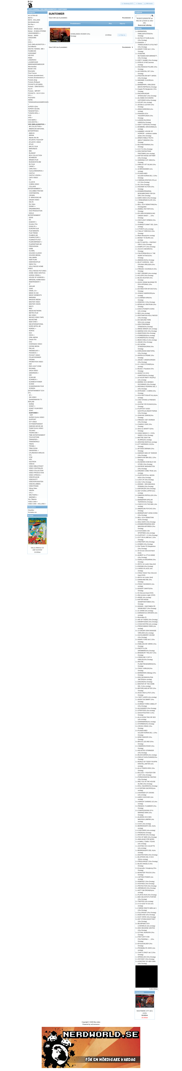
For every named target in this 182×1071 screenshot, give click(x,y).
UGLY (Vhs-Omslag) (144, 482)
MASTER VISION (35, 304)
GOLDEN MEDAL (35, 255)
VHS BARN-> (32, 120)
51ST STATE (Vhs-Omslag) (147, 917)
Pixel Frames (32, 73)
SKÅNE (31, 404)
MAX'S (31, 306)
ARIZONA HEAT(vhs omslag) (147, 442)
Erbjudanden (139, 992)
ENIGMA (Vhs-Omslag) (145, 566)
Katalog (36, 9)
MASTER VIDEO (34, 302)
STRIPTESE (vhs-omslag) (146, 710)
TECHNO (32, 430)
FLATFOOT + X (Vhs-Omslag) (147, 535)
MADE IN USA (34, 293)
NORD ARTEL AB (35, 326)
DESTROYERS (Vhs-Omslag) (147, 855)
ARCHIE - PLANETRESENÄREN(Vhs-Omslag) (147, 664)
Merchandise (32, 66)
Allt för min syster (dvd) (145, 577)
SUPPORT (32, 419)
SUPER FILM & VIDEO (36, 417)
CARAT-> (32, 166)
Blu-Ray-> (31, 24)
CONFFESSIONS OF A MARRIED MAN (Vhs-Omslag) (145, 813)
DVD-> (30, 42)
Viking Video (33, 488)
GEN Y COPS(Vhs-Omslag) (147, 124)
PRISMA (32, 359)
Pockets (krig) (32, 80)
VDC (30, 459)
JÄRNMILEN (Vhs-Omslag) (147, 888)
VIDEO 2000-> (33, 501)
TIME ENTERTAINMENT (37, 435)
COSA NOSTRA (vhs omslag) (147, 624)
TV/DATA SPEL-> (34, 113)
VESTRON (32, 461)
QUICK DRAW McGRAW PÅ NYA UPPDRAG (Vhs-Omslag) (147, 284)
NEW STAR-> (33, 322)
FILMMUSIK (32, 51)
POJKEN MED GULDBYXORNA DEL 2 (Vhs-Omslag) (147, 176)
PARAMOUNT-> (34, 350)
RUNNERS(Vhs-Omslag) (146, 337)
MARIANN (32, 297)
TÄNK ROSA (33, 448)
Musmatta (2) (142, 617)
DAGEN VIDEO (34, 200)
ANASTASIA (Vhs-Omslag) (146, 333)
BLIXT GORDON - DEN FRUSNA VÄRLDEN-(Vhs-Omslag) (146, 264)
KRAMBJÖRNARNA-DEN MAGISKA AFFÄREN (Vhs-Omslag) (147, 526)
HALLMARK (33, 257)
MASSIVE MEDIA (35, 299)
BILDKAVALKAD (33, 22)
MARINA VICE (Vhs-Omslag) (147, 331)
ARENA (31, 135)
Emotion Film (33, 224)
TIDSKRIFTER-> (33, 111)
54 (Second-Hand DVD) (145, 593)
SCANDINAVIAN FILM (36, 386)
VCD (29, 115)
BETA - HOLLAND (34, 20)
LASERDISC (32, 60)
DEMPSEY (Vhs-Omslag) (146, 881)
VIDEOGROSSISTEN (36, 481)
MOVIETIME (33, 319)
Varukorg (138, 28)
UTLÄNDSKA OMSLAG (37, 453)
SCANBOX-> (33, 379)
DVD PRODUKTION (35, 211)
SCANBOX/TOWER (35, 382)
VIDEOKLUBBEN (35, 484)
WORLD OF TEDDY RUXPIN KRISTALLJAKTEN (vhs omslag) (147, 764)
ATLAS (31, 144)
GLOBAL (32, 251)
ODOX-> (32, 335)
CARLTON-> (33, 168)
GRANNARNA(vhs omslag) (147, 721)
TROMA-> (32, 446)
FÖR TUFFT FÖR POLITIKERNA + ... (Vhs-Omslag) (146, 939)
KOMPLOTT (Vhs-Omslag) (146, 247)
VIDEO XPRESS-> (35, 475)
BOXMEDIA (33, 157)
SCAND (31, 384)
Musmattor (31, 71)
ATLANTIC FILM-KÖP (36, 140)
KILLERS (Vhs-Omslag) (145, 275)
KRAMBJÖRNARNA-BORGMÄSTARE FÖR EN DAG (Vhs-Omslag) (146, 193)
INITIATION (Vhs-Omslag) (146, 835)
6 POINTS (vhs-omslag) (145, 229)
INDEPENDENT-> (35, 282)
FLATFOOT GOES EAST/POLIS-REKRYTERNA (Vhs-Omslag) (147, 411)
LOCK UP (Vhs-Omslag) (146, 479)
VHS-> (30, 117)
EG (30, 219)
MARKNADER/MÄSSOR (36, 64)
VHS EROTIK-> (33, 122)
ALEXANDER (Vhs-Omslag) (147, 708)
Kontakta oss (32, 512)
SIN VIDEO (32, 397)
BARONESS (33, 148)
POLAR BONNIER (35, 357)
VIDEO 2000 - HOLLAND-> (37, 504)
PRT (30, 364)
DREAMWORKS (34, 208)
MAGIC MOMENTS (35, 295)
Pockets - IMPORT (34, 91)
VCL (30, 455)
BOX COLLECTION (35, 155)
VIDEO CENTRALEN (36, 468)
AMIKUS (31, 133)
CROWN (32, 195)
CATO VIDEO (33, 177)
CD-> (30, 40)
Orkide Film (32, 339)
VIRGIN (31, 490)
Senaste (30, 515)
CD (30, 180)
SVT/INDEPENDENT (36, 424)
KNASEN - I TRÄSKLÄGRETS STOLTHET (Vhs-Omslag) (147, 45)
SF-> (30, 395)
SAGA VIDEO (33, 370)
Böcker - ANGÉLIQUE (35, 29)
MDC (30, 308)
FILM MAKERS (34, 231)
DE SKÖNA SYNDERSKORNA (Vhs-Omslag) (146, 347)
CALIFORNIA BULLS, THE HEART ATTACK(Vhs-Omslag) (146, 255)
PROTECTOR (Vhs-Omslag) (147, 886)
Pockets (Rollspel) (34, 82)
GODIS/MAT (32, 53)
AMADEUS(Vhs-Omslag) (146, 260)
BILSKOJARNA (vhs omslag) (147, 755)
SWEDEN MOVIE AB (36, 426)
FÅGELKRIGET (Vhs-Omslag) (148, 861)
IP (29, 284)
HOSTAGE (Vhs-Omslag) (146, 883)
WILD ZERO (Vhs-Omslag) (146, 522)
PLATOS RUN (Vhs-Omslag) (147, 895)
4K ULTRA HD (33, 15)
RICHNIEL (32, 368)
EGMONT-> (33, 222)
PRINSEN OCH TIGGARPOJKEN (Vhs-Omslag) (145, 116)
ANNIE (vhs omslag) (144, 597)
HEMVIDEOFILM (34, 262)
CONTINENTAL (34, 193)
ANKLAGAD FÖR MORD (146, 839)
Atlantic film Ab (33, 137)
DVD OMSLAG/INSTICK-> (37, 44)
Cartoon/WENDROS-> (36, 171)
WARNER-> (33, 497)
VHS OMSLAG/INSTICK (48, 9)
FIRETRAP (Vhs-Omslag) (146, 542)
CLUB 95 (32, 182)
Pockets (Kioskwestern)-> (36, 77)
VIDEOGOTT (33, 479)
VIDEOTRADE (34, 486)
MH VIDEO (32, 315)
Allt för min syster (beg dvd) (147, 564)
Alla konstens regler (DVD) (146, 595)
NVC (30, 333)
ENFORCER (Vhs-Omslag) (147, 488)
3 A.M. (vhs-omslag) (144, 824)
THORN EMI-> (33, 433)
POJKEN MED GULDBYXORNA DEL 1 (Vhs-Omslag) (147, 733)
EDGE (31, 217)
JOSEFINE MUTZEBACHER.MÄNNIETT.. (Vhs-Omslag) (148, 56)
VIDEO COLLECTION (36, 470)
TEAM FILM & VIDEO (36, 428)
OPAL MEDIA (33, 337)
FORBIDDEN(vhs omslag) (146, 335)
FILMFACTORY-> (35, 237)
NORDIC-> (32, 328)
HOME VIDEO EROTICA (37, 273)
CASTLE (32, 173)
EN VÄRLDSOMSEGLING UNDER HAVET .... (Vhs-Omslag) (146, 216)
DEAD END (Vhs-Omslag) (146, 915)
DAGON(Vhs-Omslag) (145, 682)
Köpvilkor (31, 510)
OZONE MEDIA (34, 346)
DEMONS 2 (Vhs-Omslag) (146, 302)
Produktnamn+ (75, 23)
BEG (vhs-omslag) (144, 313)
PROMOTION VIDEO (36, 362)
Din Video (32, 204)
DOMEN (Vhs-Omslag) (145, 544)
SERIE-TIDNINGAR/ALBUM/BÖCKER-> (38, 102)
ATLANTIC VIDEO (35, 142)
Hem (30, 9)
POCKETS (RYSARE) (35, 84)
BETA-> (30, 18)
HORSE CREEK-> (35, 275)
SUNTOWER (62, 9)
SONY (31, 410)
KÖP (31, 415)
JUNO (31, 288)
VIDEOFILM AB (34, 477)
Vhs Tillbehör (32, 499)
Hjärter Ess (32, 264)
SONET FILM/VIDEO (36, 408)
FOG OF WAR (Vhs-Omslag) (147, 837)
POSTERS (31, 97)
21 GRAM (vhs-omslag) (145, 611)
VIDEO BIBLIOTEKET (36, 466)
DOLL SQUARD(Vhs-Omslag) (147, 786)
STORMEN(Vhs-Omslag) (146, 724)
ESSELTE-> (33, 226)
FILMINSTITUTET (35, 240)
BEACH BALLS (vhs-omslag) (147, 340)
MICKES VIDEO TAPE (36, 317)
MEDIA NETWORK (35, 311)
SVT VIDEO (33, 422)
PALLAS (31, 348)
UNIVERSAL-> (34, 450)
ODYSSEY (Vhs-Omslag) (146, 959)
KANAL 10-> (33, 290)
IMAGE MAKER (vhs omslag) (147, 329)
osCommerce (95, 1024)
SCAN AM (32, 377)
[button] (127, 3)
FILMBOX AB (33, 235)
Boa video (97, 1022)
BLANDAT (32, 153)
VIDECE (31, 464)
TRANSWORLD (34, 441)
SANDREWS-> (34, 373)
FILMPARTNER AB (35, 244)
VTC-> (31, 493)
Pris (110, 23)
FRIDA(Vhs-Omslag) (144, 832)
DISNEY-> (32, 206)
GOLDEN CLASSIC (35, 253)
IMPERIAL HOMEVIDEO (37, 279)
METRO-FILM (33, 313)
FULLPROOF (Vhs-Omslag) (147, 912)
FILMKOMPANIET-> (35, 242)
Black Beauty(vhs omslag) (146, 235)
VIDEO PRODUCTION (36, 472)
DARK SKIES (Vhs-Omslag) (147, 198)
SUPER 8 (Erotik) (34, 108)
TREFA (31, 444)
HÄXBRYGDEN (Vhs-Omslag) (148, 622)
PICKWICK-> (33, 353)
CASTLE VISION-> (35, 175)
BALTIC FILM (33, 146)
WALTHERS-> (33, 495)
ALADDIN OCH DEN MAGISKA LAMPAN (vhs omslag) (146, 819)
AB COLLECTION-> (35, 126)
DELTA (31, 202)
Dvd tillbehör (32, 46)
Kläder (30, 58)
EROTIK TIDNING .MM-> (36, 49)
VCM (30, 457)
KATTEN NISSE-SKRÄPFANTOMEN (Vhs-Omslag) (146, 602)
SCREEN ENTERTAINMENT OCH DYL (36, 391)
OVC (30, 342)
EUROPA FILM (34, 228)
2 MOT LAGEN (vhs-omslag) (147, 697)
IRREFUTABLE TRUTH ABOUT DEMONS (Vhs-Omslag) (146, 140)
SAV (30, 375)
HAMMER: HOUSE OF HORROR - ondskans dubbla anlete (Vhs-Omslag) (147, 133)
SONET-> (32, 406)
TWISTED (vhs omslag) (145, 901)
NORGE (31, 330)
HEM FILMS (33, 259)
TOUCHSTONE (34, 437)
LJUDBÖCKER (33, 62)
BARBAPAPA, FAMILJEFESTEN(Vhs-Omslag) (145, 34)
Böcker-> (31, 26)
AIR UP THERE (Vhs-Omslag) (148, 619)
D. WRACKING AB (35, 197)
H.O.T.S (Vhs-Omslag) (145, 149)
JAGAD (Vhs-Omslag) (145, 342)
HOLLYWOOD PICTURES (37, 271)
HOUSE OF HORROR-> (37, 277)
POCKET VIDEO (34, 355)
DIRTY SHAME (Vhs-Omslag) (147, 60)
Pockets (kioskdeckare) (35, 75)
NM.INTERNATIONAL (36, 324)
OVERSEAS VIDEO (35, 344)
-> (37, 124)
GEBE (31, 248)
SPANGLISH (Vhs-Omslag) (147, 957)
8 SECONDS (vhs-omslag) (146, 830)
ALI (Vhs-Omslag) (143, 184)
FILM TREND (33, 233)
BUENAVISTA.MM (35, 162)
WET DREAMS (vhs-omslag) (147, 273)
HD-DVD (31, 55)
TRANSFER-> (33, 439)
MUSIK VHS (32, 69)
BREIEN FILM (33, 160)
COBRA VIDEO (34, 184)
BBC (30, 151)
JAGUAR (32, 286)
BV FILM (32, 164)
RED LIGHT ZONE (35, 366)
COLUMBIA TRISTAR (36, 191)
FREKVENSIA (33, 246)
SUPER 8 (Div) (33, 106)
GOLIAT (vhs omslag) (145, 102)
